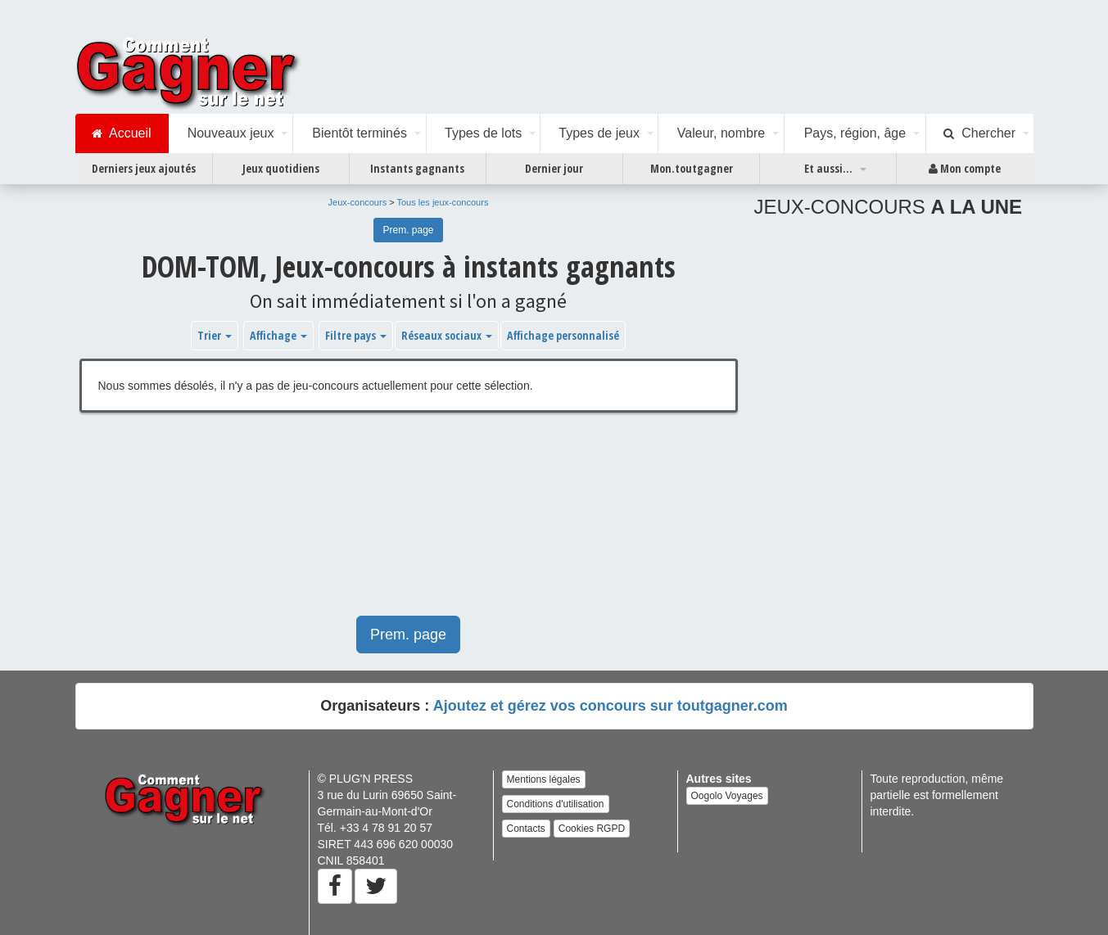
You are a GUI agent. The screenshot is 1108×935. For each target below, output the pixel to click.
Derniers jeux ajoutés (144, 168)
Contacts (526, 828)
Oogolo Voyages (727, 796)
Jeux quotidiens (280, 168)
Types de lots (483, 133)
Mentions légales (544, 779)
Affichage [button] (278, 335)
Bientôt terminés (359, 133)
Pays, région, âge (855, 133)
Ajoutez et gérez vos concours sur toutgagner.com (610, 706)
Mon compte (965, 168)
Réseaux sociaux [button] (446, 335)
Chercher (979, 133)
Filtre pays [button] (356, 335)
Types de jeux (599, 133)
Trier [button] (214, 335)
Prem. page (407, 230)
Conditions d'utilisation (555, 804)
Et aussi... (828, 168)
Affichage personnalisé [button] (563, 335)
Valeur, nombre (721, 133)
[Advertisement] (408, 522)
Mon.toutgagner (691, 168)
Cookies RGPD (592, 828)
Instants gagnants (417, 168)
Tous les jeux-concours (443, 202)
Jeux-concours (357, 202)
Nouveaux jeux (231, 133)
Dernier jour (554, 168)
